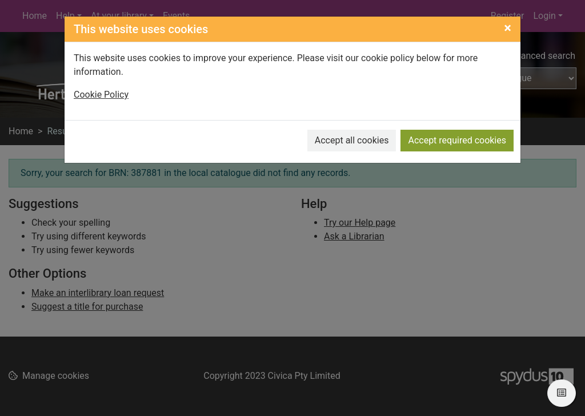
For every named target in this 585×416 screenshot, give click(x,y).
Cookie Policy (101, 94)
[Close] (507, 28)
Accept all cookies (352, 140)
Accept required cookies (457, 140)
